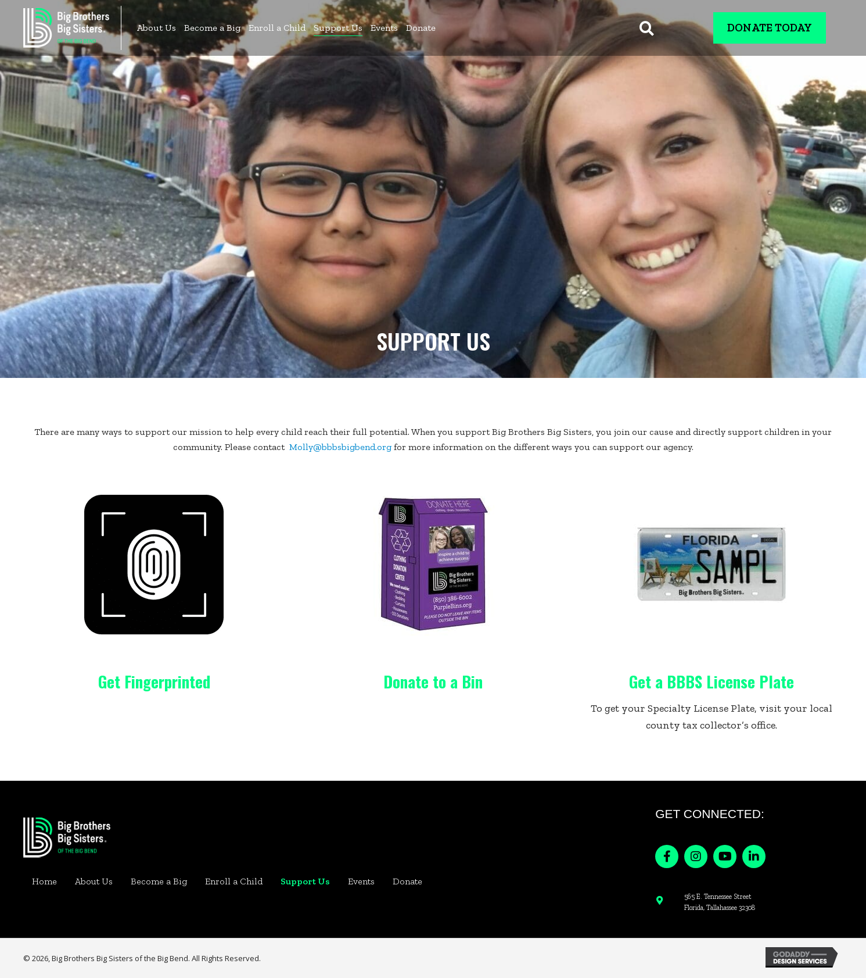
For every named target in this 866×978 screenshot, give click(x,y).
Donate (407, 881)
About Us (94, 881)
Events (361, 881)
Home (44, 881)
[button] (666, 856)
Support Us (305, 881)
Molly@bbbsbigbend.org (340, 446)
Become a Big (159, 881)
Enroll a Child (234, 881)
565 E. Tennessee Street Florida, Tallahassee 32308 (719, 902)
